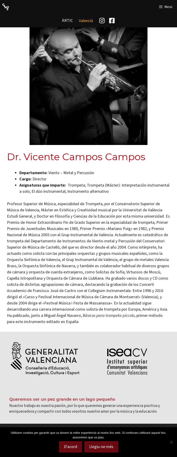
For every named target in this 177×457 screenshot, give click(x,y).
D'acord (70, 446)
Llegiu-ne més (101, 446)
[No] (171, 442)
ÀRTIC (67, 20)
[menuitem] (86, 20)
